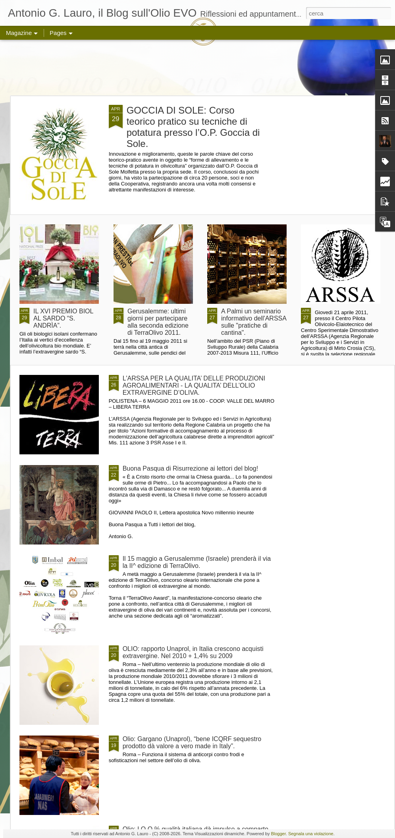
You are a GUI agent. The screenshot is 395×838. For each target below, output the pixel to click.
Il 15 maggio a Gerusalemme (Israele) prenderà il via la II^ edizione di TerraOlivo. (197, 562)
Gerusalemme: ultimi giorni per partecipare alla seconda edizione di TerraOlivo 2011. (158, 322)
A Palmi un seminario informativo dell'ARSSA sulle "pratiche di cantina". (253, 322)
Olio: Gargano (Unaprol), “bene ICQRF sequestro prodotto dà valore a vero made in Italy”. (192, 742)
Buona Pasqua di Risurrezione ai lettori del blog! (190, 468)
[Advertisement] (197, 67)
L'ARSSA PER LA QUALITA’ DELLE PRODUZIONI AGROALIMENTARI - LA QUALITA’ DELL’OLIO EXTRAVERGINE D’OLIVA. (194, 385)
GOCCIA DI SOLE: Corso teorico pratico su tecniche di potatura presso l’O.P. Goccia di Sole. (193, 127)
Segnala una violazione (310, 833)
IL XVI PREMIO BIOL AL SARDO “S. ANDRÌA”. (63, 318)
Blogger (278, 833)
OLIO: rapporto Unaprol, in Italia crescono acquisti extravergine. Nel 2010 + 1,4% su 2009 (193, 652)
